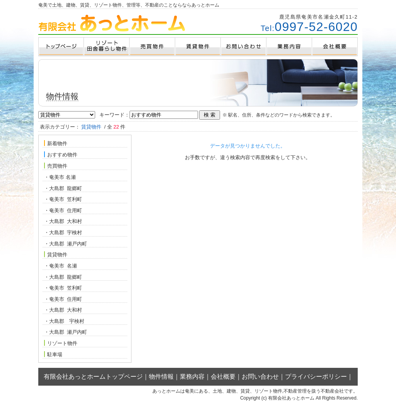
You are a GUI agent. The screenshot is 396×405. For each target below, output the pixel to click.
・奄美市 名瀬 (60, 177)
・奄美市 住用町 (63, 210)
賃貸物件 (55, 254)
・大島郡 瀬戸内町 (65, 244)
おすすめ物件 (60, 154)
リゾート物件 (60, 343)
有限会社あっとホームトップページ (93, 376)
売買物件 (55, 166)
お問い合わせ (260, 376)
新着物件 (55, 143)
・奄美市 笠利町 (63, 199)
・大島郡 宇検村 (63, 232)
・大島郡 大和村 (63, 221)
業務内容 (192, 376)
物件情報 (161, 376)
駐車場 (53, 354)
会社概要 (223, 376)
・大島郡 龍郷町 (63, 188)
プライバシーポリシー (316, 376)
